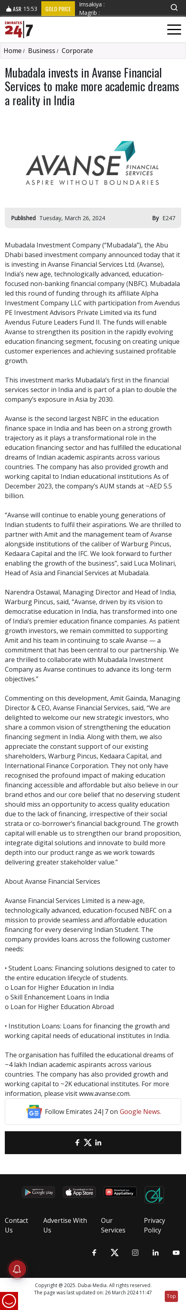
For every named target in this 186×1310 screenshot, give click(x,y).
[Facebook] (77, 1142)
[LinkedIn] (98, 1142)
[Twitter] (88, 1142)
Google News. (140, 1111)
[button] (174, 7)
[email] (67, 1142)
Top (171, 1296)
